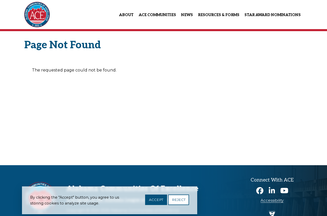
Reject (178, 201)
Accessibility (272, 200)
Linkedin (272, 190)
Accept (156, 201)
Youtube (284, 190)
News (187, 15)
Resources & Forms (218, 15)
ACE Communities (157, 15)
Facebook (259, 190)
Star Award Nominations (272, 15)
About (126, 15)
